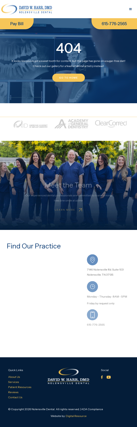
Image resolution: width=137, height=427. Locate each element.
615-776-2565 (114, 23)
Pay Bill (16, 23)
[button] (130, 9)
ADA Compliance (92, 409)
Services (13, 382)
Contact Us (15, 397)
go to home (68, 77)
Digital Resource (76, 416)
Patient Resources (19, 387)
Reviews (13, 392)
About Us (14, 377)
